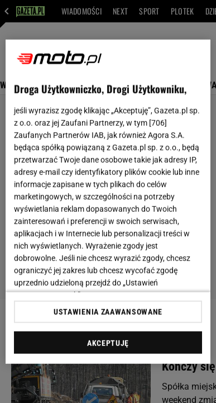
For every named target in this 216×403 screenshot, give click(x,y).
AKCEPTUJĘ (108, 343)
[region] (108, 201)
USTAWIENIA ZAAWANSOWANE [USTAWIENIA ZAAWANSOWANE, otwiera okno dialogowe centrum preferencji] (108, 311)
